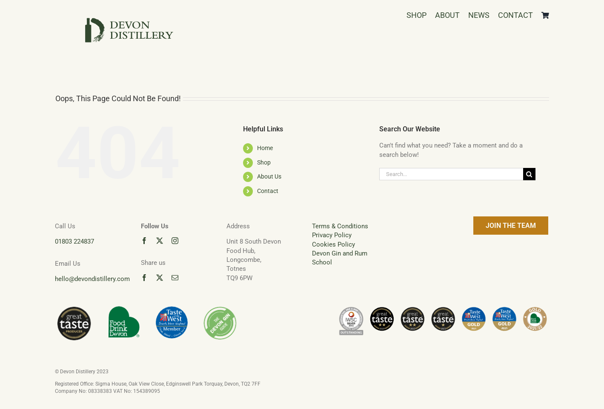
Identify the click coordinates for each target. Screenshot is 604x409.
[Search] (529, 174)
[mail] (175, 277)
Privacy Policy (332, 235)
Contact (267, 190)
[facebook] (144, 240)
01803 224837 (74, 241)
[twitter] (159, 240)
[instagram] (175, 240)
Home (265, 148)
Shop (264, 162)
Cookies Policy (333, 244)
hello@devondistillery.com (92, 279)
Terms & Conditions (340, 226)
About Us (269, 176)
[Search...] (451, 174)
